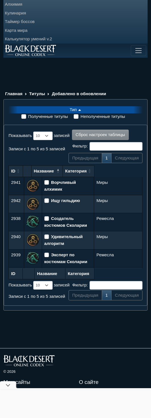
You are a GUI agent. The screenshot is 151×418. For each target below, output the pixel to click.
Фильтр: (107, 146)
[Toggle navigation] (138, 50)
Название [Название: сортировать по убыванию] (54, 171)
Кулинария (15, 13)
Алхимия (13, 4)
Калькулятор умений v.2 (28, 38)
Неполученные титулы (102, 116)
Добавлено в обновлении (79, 93)
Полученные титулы (48, 116)
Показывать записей (39, 136)
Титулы (37, 93)
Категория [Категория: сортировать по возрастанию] (107, 171)
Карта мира (16, 30)
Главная (13, 93)
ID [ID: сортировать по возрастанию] (13, 171)
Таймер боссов (20, 21)
